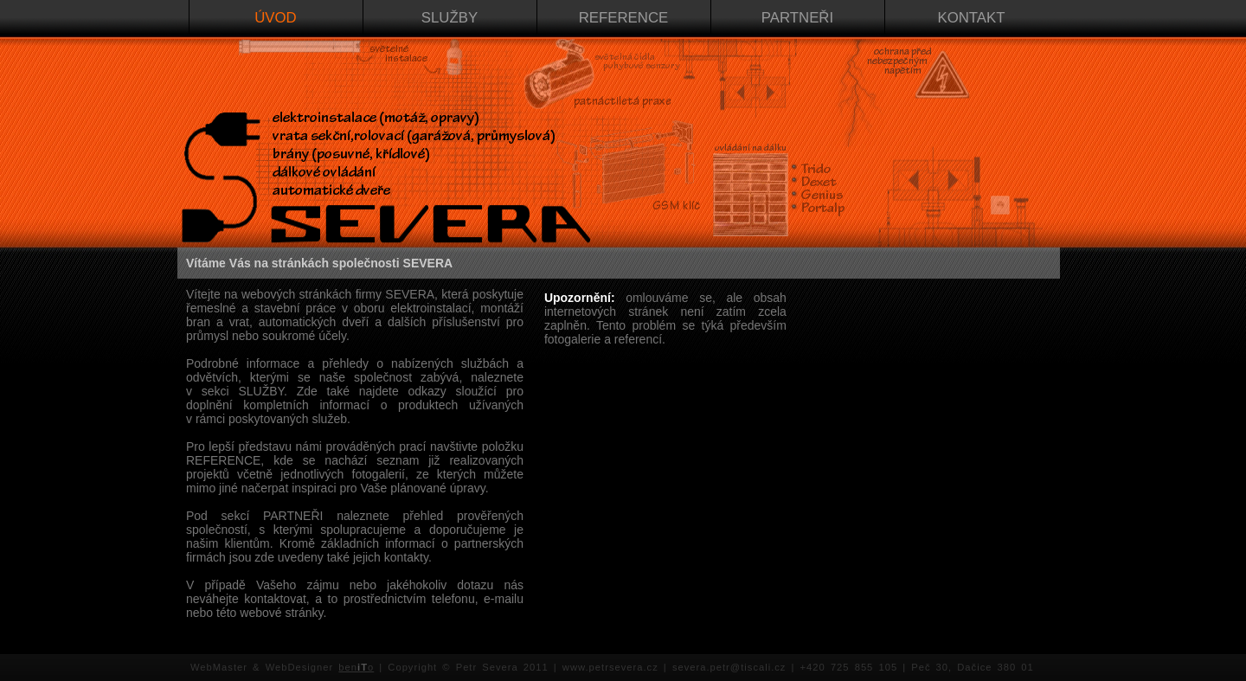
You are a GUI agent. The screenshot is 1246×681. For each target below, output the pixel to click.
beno (356, 667)
